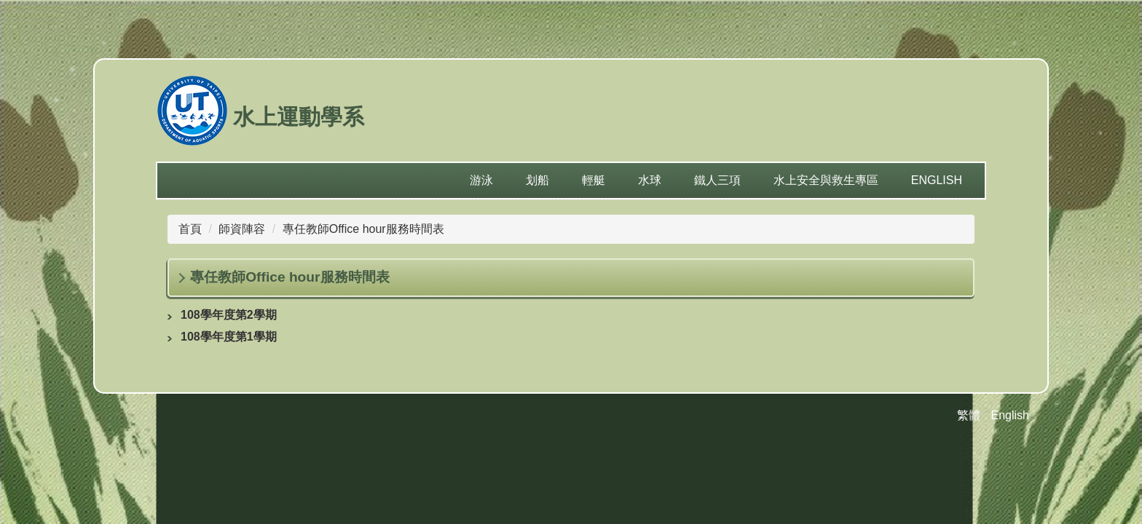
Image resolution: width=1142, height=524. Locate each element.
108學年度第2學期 (229, 315)
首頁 (190, 229)
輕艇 (593, 180)
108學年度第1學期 (229, 336)
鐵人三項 (717, 180)
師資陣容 (241, 229)
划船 (537, 180)
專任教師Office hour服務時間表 (363, 229)
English (936, 180)
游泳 (481, 180)
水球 (649, 180)
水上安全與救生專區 (825, 180)
